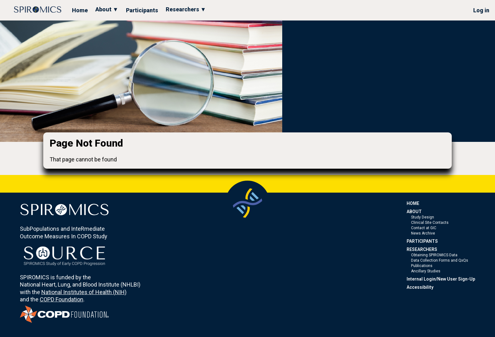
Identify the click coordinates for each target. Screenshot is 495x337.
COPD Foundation (61, 299)
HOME (413, 203)
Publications (421, 266)
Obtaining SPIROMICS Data (434, 255)
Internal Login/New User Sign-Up (441, 279)
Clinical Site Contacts (430, 222)
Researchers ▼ (186, 9)
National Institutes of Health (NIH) (84, 292)
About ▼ (106, 9)
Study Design (422, 217)
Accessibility (420, 287)
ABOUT (414, 211)
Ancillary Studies (425, 271)
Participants (142, 10)
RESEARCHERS (422, 249)
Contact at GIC (423, 228)
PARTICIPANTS (422, 241)
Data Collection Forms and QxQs (439, 260)
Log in (481, 10)
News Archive (423, 233)
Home (80, 10)
